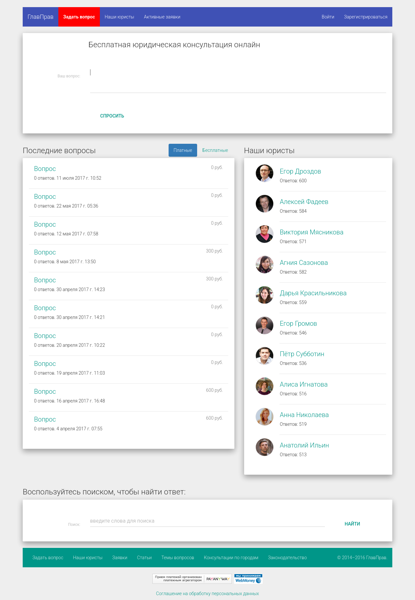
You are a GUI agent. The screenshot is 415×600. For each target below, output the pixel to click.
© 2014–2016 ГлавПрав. (362, 557)
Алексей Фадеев (304, 202)
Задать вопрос (79, 16)
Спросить (112, 116)
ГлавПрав (40, 16)
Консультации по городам (231, 557)
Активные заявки (162, 16)
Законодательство (287, 557)
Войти (328, 16)
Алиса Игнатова (304, 384)
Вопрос (45, 169)
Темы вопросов (177, 557)
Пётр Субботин (302, 354)
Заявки (119, 557)
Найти (352, 523)
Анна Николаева (304, 415)
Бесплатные (215, 150)
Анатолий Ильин (304, 445)
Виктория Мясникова (311, 232)
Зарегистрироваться (365, 16)
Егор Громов (298, 323)
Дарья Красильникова (313, 293)
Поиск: (74, 524)
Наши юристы (119, 16)
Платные (182, 150)
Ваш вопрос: (69, 76)
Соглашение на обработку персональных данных (207, 593)
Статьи (144, 557)
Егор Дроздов (300, 171)
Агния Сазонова (304, 262)
